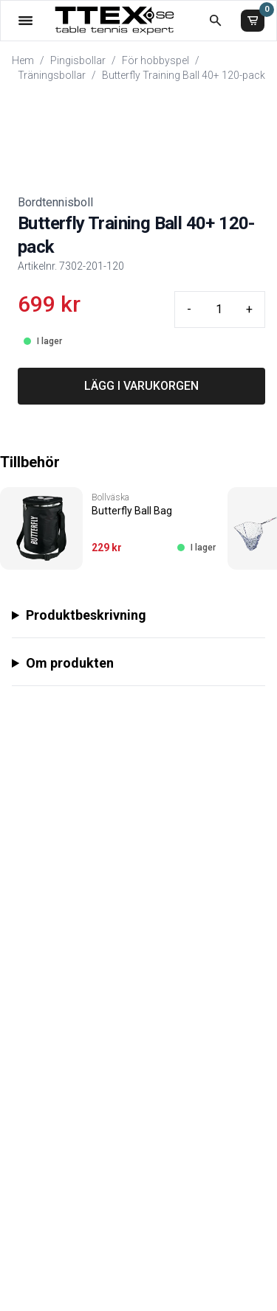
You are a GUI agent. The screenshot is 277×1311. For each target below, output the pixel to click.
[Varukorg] (252, 21)
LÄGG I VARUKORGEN (141, 386)
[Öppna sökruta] (215, 20)
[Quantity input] (218, 309)
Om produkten (70, 663)
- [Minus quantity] (189, 309)
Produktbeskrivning (86, 615)
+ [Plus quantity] (249, 309)
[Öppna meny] (25, 20)
